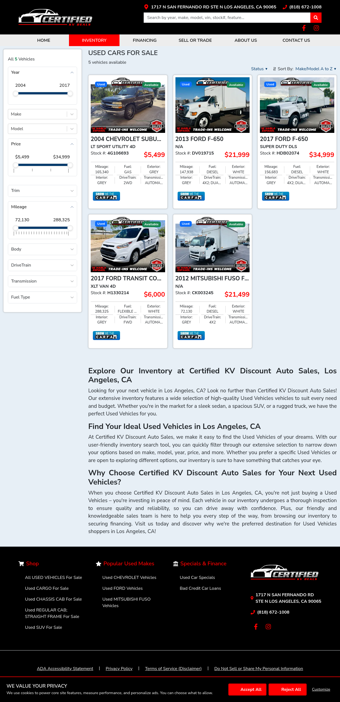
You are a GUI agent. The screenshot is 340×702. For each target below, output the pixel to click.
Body (16, 249)
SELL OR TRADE (195, 40)
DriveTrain (21, 265)
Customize (321, 689)
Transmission (24, 281)
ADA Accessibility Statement (65, 669)
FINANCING (144, 40)
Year (15, 72)
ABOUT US (246, 40)
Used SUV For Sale (43, 627)
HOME (43, 40)
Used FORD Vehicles (122, 588)
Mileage (19, 207)
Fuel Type (20, 297)
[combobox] (11, 114)
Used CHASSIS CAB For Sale (53, 599)
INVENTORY (94, 40)
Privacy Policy (119, 669)
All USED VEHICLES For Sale (53, 578)
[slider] (15, 93)
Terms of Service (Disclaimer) (173, 669)
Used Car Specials (197, 578)
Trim (15, 191)
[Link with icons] (210, 7)
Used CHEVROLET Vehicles (129, 578)
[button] (316, 17)
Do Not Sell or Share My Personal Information (258, 669)
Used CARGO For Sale (47, 588)
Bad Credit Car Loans (200, 588)
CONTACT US (296, 40)
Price (16, 144)
